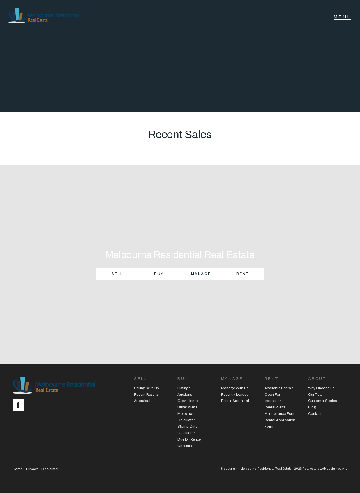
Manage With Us (235, 388)
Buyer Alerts (187, 407)
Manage (201, 274)
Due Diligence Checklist (189, 443)
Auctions (184, 395)
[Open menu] (342, 17)
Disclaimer (49, 469)
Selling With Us (146, 388)
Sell (117, 274)
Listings (184, 388)
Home (17, 469)
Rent (242, 274)
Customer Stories (322, 401)
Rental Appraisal (235, 401)
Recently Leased (235, 395)
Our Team (316, 395)
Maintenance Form (280, 414)
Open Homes (188, 401)
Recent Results (146, 395)
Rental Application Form (280, 423)
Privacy (32, 469)
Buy (159, 274)
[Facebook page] (20, 405)
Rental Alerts (275, 407)
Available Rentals (279, 388)
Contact (315, 414)
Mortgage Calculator (186, 417)
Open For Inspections (274, 398)
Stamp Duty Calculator (187, 430)
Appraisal (142, 401)
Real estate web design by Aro (324, 468)
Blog (312, 407)
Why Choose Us (321, 388)
